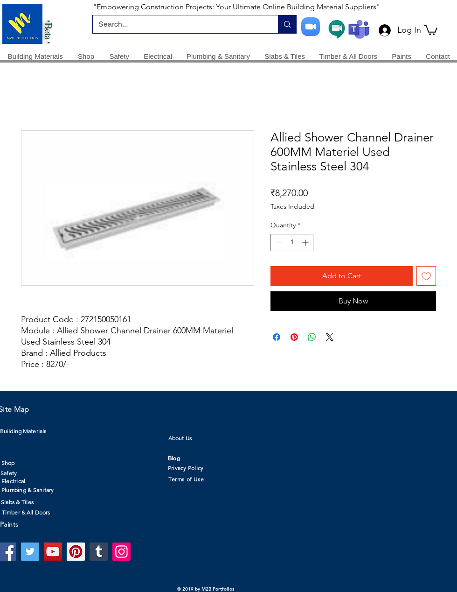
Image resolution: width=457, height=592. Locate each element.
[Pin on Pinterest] (294, 337)
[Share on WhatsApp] (312, 337)
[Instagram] (121, 552)
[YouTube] (53, 552)
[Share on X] (329, 337)
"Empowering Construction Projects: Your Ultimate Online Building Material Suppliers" (236, 6)
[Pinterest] (76, 552)
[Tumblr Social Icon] (99, 552)
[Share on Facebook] (276, 337)
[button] (430, 29)
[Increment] (306, 242)
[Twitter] (30, 552)
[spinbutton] (292, 242)
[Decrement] (278, 242)
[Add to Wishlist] (426, 276)
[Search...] (178, 24)
